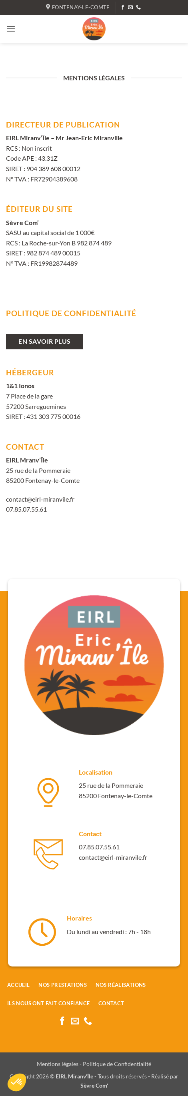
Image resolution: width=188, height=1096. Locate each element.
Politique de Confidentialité (117, 1063)
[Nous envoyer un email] (130, 7)
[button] (11, 28)
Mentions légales (57, 1063)
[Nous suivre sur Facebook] (122, 7)
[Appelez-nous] (138, 7)
